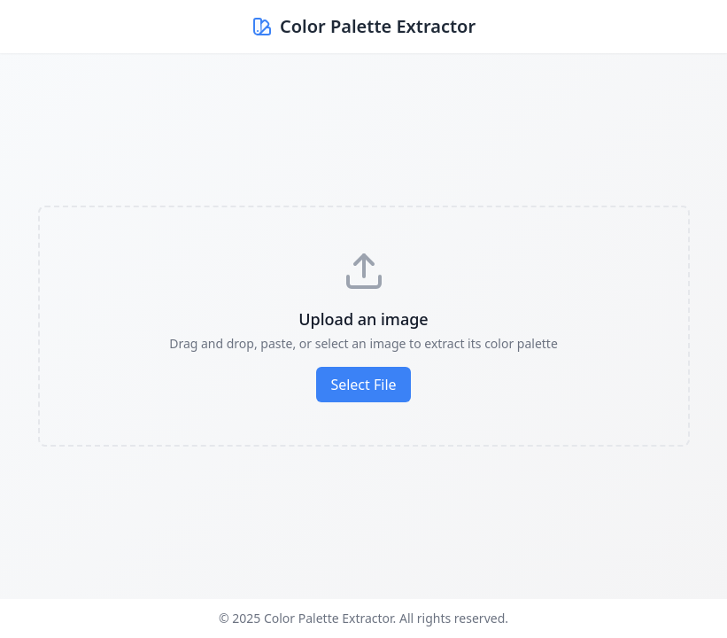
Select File (363, 384)
